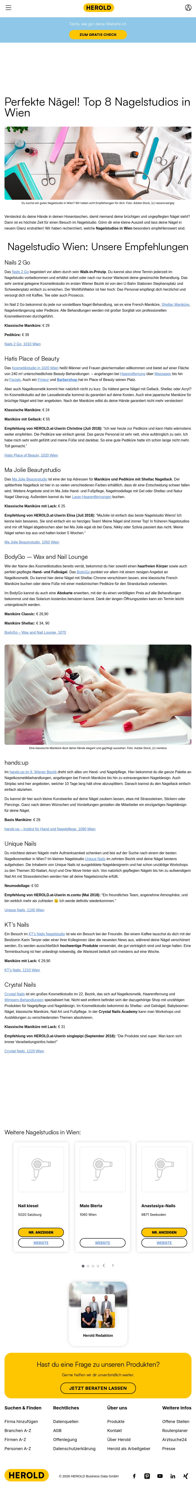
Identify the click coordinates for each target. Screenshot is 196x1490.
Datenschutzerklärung (74, 1448)
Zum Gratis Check (98, 34)
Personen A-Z (18, 1448)
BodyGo (83, 572)
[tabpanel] (41, 1197)
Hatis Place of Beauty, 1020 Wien (31, 455)
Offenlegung (65, 1439)
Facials (15, 380)
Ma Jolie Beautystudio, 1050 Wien (32, 542)
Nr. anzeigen (41, 1232)
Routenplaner (175, 1430)
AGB (57, 1430)
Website (41, 1243)
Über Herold (119, 1439)
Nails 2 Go (20, 272)
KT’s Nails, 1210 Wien (22, 970)
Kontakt (114, 1430)
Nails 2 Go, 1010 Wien (23, 344)
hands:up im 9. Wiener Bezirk (33, 772)
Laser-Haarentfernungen (91, 497)
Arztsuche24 (174, 1439)
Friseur (43, 380)
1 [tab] (83, 1266)
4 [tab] (98, 1266)
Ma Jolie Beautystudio (29, 479)
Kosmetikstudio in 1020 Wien (35, 368)
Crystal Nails (15, 994)
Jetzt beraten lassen (98, 1388)
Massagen (162, 374)
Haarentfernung (132, 374)
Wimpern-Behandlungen (24, 1000)
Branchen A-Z (18, 1430)
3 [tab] (93, 1266)
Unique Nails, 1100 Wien (24, 910)
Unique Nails (95, 859)
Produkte (116, 1421)
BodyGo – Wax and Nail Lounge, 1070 (35, 632)
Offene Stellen (175, 1421)
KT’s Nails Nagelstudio (47, 934)
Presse (168, 1448)
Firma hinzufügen (21, 1421)
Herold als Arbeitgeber (129, 1448)
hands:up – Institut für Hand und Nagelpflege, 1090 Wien (50, 829)
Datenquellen (66, 1421)
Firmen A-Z (15, 1439)
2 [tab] (88, 1266)
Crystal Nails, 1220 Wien (24, 1051)
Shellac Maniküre (175, 304)
